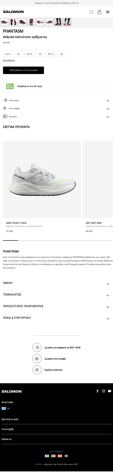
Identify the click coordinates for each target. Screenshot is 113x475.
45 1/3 (51, 54)
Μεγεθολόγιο (9, 60)
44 (40, 54)
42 (18, 54)
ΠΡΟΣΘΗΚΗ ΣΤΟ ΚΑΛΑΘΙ (23, 70)
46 (61, 54)
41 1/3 (7, 54)
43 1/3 (29, 54)
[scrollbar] (58, 240)
